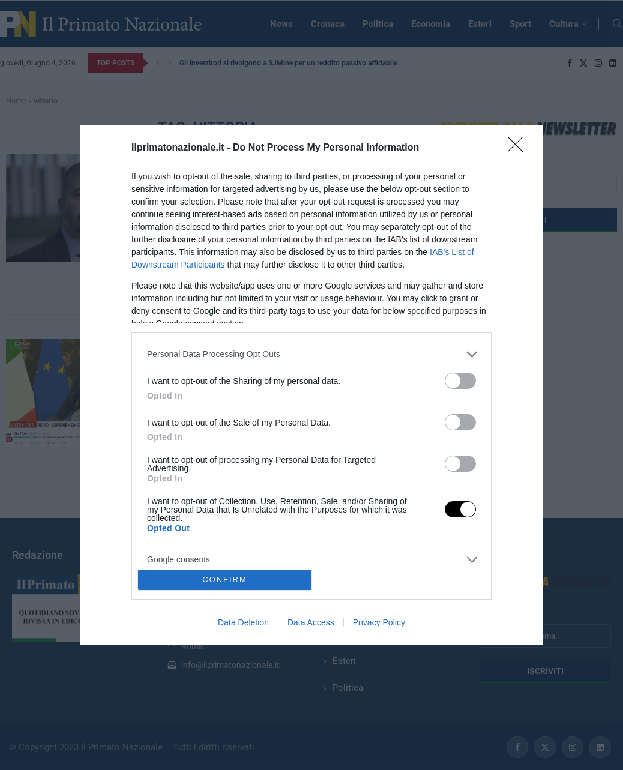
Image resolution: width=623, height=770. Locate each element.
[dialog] (311, 385)
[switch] (460, 381)
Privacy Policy (379, 622)
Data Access (310, 622)
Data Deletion (243, 622)
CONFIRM (224, 580)
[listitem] (311, 354)
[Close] (519, 148)
